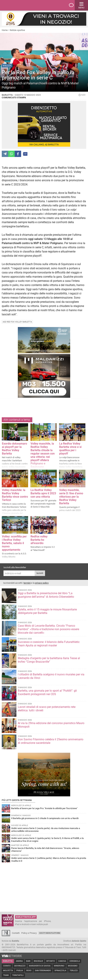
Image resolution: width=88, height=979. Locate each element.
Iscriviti (39, 573)
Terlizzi (74, 970)
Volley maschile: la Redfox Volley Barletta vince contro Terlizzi (15, 495)
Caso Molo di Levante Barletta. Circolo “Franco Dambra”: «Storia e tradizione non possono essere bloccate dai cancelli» (48, 629)
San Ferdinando (43, 970)
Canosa (62, 961)
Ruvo (28, 970)
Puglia (19, 970)
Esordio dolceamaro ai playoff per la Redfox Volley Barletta (14, 448)
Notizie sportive (17, 30)
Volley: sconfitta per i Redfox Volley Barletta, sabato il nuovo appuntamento (14, 543)
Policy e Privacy (29, 933)
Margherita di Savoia (39, 966)
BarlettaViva (19, 5)
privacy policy (42, 583)
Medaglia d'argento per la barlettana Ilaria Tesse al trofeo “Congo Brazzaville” (49, 660)
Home (5, 30)
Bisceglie (38, 961)
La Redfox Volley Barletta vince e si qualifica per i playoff (70, 448)
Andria (19, 961)
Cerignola (74, 961)
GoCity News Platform (49, 933)
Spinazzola (60, 970)
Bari (28, 961)
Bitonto (50, 961)
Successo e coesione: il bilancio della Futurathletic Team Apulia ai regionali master (49, 643)
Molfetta (8, 970)
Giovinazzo (19, 966)
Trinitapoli (18, 975)
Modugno (73, 966)
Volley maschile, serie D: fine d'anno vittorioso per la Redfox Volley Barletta (71, 496)
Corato (7, 966)
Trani (6, 975)
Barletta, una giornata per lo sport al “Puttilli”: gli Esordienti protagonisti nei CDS (47, 692)
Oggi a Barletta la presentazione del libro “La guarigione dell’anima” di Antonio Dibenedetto (46, 595)
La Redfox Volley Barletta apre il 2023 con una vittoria (43, 493)
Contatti (16, 933)
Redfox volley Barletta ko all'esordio (39, 540)
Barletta (7, 961)
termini (27, 583)
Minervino (59, 966)
